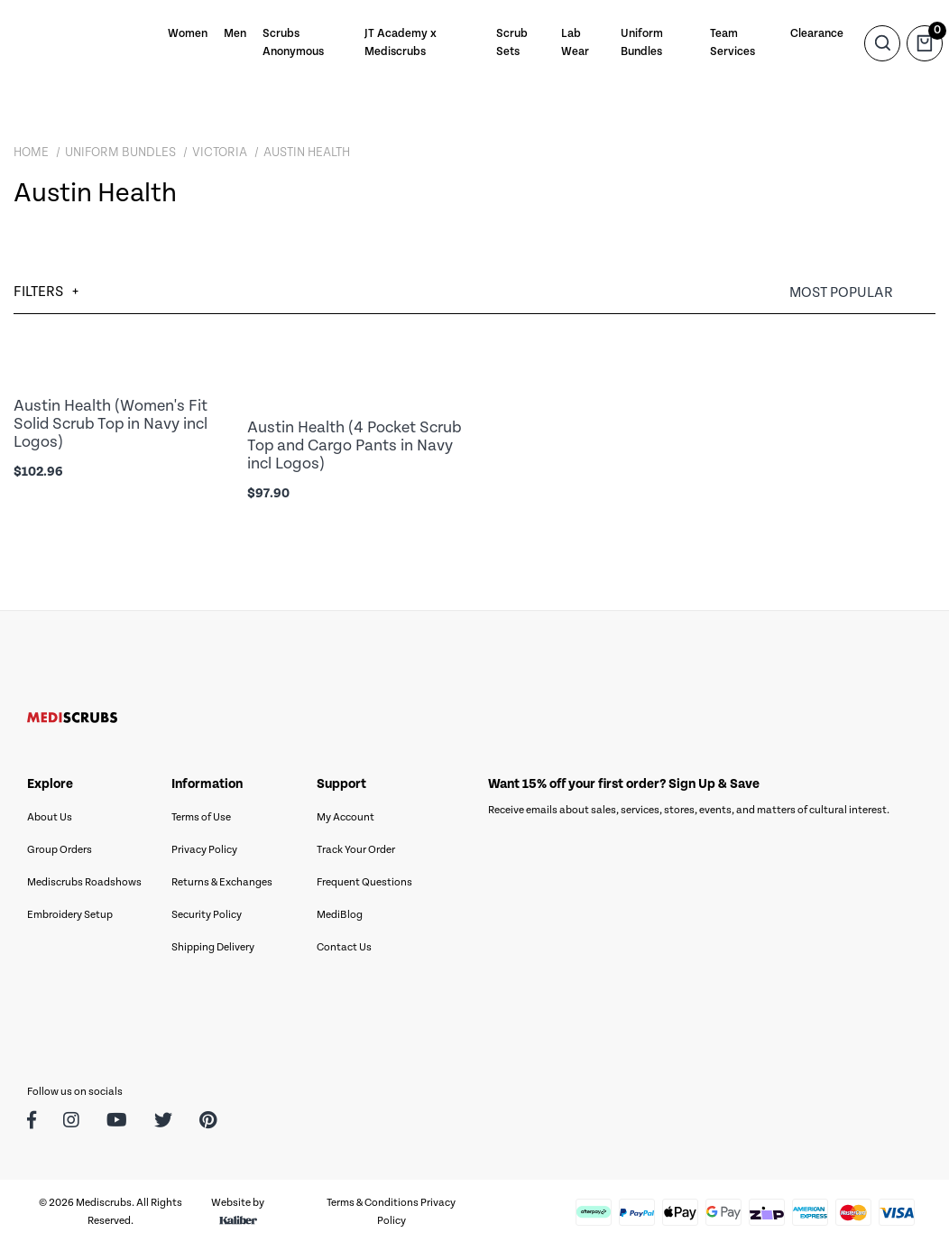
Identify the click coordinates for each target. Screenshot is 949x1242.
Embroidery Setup (70, 912)
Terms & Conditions (373, 1200)
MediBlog (340, 912)
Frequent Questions (364, 879)
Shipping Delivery (212, 944)
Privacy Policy (204, 847)
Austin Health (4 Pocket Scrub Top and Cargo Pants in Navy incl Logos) (354, 444)
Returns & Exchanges (221, 879)
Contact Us (344, 944)
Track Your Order (356, 847)
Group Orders (59, 847)
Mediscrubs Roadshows (84, 879)
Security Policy (206, 912)
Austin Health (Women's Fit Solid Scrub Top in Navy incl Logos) (110, 423)
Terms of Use (201, 814)
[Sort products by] (862, 293)
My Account (345, 814)
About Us (49, 814)
